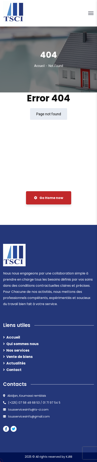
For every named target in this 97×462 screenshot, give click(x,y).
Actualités (16, 363)
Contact (13, 369)
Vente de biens (19, 356)
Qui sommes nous (22, 343)
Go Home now (48, 197)
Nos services (17, 350)
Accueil (39, 66)
